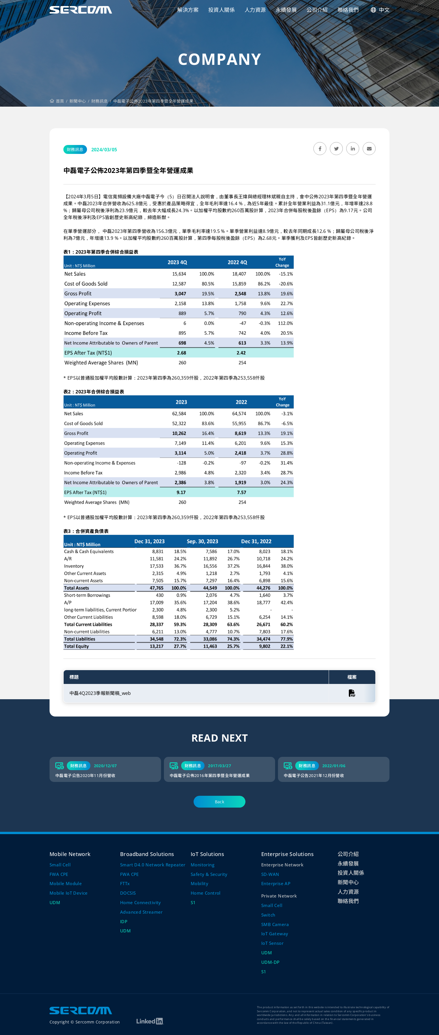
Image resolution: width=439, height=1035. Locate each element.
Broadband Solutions (147, 853)
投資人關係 (351, 872)
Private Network (279, 896)
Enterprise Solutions (287, 853)
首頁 (57, 101)
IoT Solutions (207, 853)
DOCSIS (128, 893)
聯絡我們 (348, 900)
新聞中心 (77, 101)
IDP (123, 921)
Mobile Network (70, 853)
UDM (55, 902)
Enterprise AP (275, 883)
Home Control (206, 893)
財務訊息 (99, 101)
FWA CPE (59, 874)
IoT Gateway (274, 933)
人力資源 (348, 891)
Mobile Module (66, 883)
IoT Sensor (272, 943)
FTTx (125, 883)
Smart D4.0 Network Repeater (153, 865)
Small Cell (60, 865)
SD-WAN (270, 874)
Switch (268, 915)
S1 (193, 902)
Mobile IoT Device (69, 893)
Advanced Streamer (141, 912)
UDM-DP (270, 962)
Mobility (199, 883)
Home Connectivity (140, 902)
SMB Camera (275, 924)
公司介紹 (348, 853)
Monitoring (202, 865)
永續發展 (348, 863)
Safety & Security (209, 874)
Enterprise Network (282, 865)
